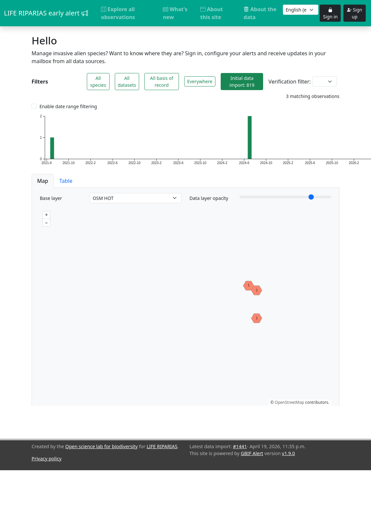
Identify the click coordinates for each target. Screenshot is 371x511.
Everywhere (199, 81)
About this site (211, 13)
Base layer (51, 198)
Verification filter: (289, 81)
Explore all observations (118, 13)
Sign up (354, 13)
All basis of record (161, 81)
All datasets (127, 81)
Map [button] (42, 180)
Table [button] (65, 180)
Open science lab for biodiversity (101, 446)
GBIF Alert (252, 453)
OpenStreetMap (289, 402)
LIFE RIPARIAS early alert (46, 13)
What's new (175, 13)
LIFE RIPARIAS (162, 446)
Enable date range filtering (68, 106)
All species (98, 81)
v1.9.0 (288, 453)
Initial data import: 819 (241, 81)
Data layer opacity (208, 198)
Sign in (330, 13)
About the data (260, 13)
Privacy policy (47, 458)
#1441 (240, 446)
